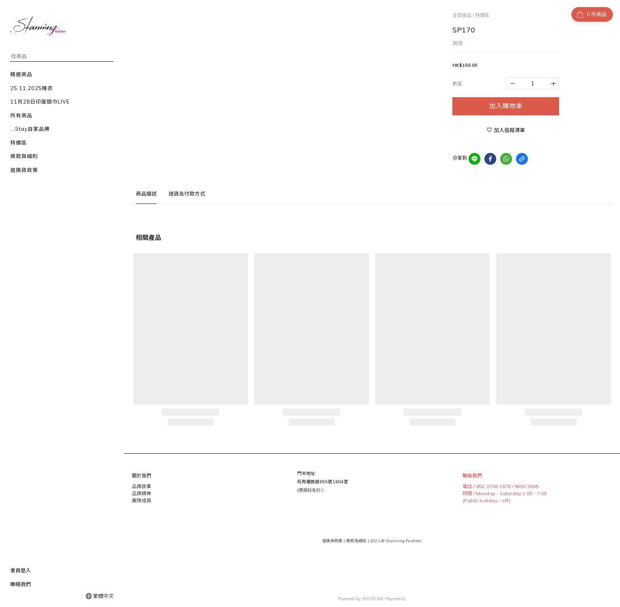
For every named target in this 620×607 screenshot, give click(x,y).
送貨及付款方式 (186, 193)
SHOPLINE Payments (384, 596)
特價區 (482, 15)
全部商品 (461, 15)
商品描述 (146, 193)
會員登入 (20, 570)
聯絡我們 (20, 584)
